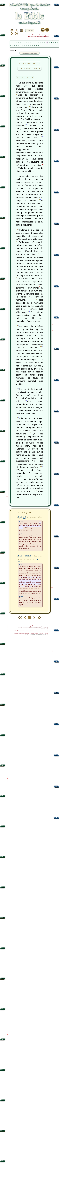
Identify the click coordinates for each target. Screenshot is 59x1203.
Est (2, 491)
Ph (56, 317)
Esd (2, 430)
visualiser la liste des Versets (29, 53)
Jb (2, 521)
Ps (2, 552)
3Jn (56, 755)
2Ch (2, 400)
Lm (2, 734)
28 (14, 45)
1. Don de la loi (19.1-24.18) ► (29, 68)
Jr (2, 704)
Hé (56, 567)
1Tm (56, 442)
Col (56, 348)
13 (34, 42)
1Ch (2, 369)
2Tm (56, 473)
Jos (2, 156)
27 (12, 45)
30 (18, 45)
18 (44, 42)
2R (2, 339)
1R (2, 308)
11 (30, 42)
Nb (2, 95)
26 (10, 45)
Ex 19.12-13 (21, 564)
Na (2, 1008)
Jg (2, 187)
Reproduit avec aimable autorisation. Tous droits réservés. (31, 633)
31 (20, 45)
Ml (2, 1161)
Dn (2, 795)
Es (2, 674)
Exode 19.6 (22, 517)
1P (56, 630)
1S (2, 247)
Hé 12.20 (21, 596)
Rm (56, 160)
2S (2, 278)
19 (47, 42)
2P (56, 661)
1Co (56, 192)
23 (55, 42)
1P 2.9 (20, 533)
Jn (56, 98)
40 (38, 45)
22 (53, 42)
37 (32, 45)
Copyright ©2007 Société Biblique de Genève (24, 630)
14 (36, 42)
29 (16, 45)
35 (28, 45)
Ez (2, 765)
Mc (56, 35)
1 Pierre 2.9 (27, 519)
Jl (2, 856)
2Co (56, 223)
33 (24, 45)
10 (28, 42)
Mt (56, 4)
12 (32, 42)
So (2, 1069)
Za (2, 1130)
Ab (2, 917)
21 (51, 42)
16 (40, 42)
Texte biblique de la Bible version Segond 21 (24, 626)
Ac (56, 129)
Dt (2, 126)
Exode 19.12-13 (24, 556)
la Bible (29, 16)
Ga (56, 254)
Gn (2, 4)
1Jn (56, 692)
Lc (56, 67)
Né (2, 461)
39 (36, 45)
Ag (2, 1100)
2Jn (56, 723)
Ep (56, 286)
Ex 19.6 (21, 521)
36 (30, 45)
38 (34, 45)
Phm (56, 536)
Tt (56, 504)
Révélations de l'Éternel (25, 78)
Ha (2, 1039)
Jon (2, 948)
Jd (56, 786)
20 (49, 42)
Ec (2, 613)
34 (26, 45)
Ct (2, 643)
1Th (56, 379)
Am (2, 887)
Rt (2, 217)
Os (2, 826)
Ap (56, 817)
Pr (2, 582)
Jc (56, 598)
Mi (2, 978)
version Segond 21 (29, 22)
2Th (56, 411)
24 (57, 42)
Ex (2, 34)
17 (42, 42)
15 (38, 42)
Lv (2, 65)
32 (22, 45)
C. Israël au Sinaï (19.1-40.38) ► (29, 63)
